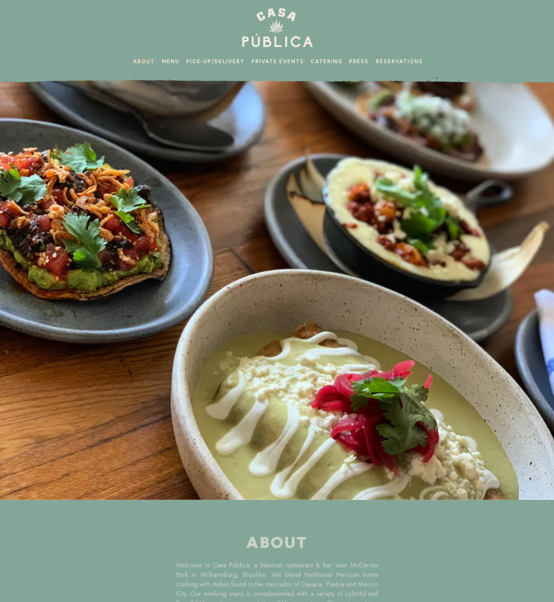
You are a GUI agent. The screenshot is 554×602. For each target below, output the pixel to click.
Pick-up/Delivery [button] (215, 61)
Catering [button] (326, 61)
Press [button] (359, 61)
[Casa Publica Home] (277, 27)
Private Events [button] (278, 61)
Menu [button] (170, 61)
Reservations (399, 61)
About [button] (144, 61)
